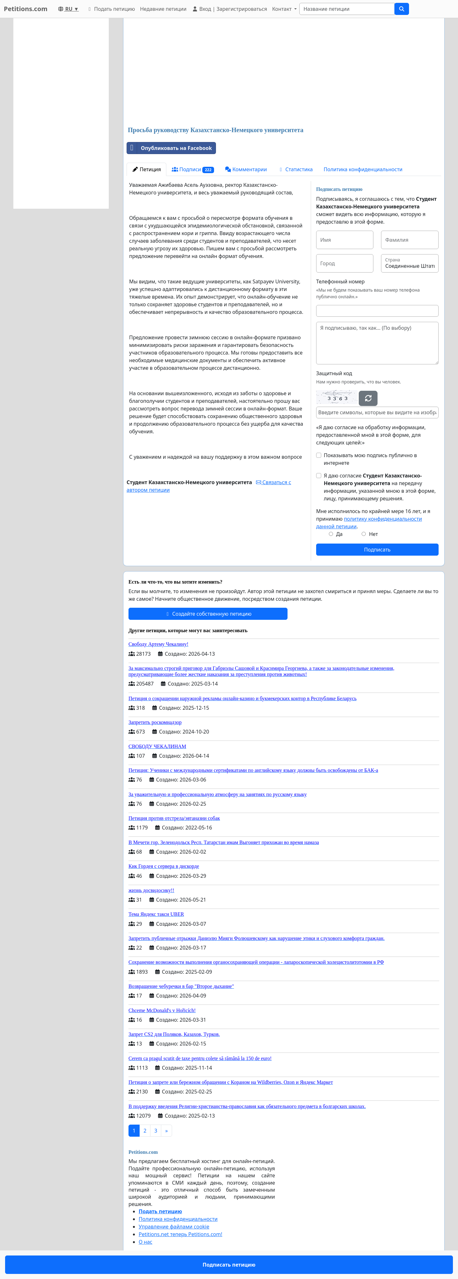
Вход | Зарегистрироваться (229, 8)
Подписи (193, 169)
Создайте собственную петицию (207, 613)
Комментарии (246, 169)
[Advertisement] (284, 72)
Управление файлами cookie (174, 1226)
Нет (373, 534)
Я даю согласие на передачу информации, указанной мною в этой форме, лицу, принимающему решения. (380, 487)
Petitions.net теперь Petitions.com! (180, 1234)
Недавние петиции (163, 8)
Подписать (377, 549)
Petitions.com (25, 8)
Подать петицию (111, 8)
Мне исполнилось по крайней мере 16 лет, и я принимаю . (373, 519)
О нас (145, 1241)
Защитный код (334, 373)
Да (339, 534)
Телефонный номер (340, 281)
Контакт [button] (282, 8)
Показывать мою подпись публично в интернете (370, 459)
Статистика (295, 169)
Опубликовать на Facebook (169, 148)
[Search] (347, 9)
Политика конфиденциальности (362, 169)
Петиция (146, 169)
